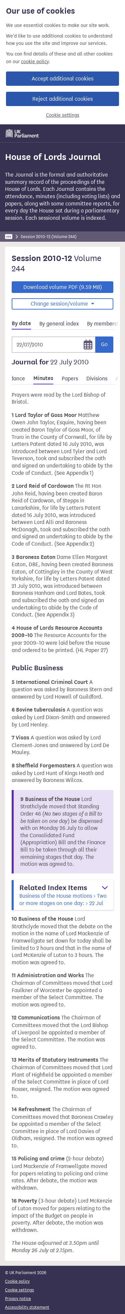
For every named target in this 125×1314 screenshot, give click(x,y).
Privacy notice (18, 1298)
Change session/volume (60, 304)
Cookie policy (17, 1281)
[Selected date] (54, 344)
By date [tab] (21, 323)
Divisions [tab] (96, 378)
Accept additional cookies (62, 78)
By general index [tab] (59, 324)
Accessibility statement (27, 1307)
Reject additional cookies (62, 99)
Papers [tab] (70, 378)
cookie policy (35, 62)
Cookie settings (62, 115)
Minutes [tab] (43, 378)
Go (104, 344)
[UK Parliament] (22, 133)
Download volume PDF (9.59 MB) (62, 287)
